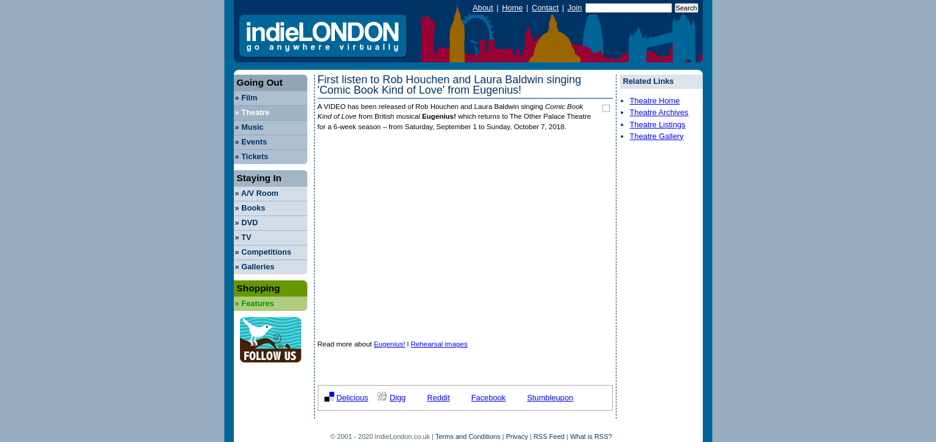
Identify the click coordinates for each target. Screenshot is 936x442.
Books (250, 207)
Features (254, 303)
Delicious (353, 397)
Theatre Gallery (657, 136)
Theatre (252, 112)
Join (574, 7)
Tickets (252, 156)
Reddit (438, 397)
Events (251, 141)
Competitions (263, 252)
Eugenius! (389, 344)
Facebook (488, 397)
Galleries (255, 266)
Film (246, 97)
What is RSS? (591, 436)
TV (243, 237)
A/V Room (257, 193)
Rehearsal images (439, 344)
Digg (397, 397)
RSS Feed (548, 436)
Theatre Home (655, 100)
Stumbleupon (550, 397)
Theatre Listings (658, 124)
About (483, 7)
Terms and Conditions (467, 436)
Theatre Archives (659, 112)
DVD (246, 222)
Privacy (517, 436)
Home (512, 7)
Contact (544, 7)
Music (249, 127)
